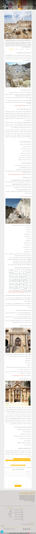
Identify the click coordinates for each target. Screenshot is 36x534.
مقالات (29, 7)
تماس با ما (10, 516)
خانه (11, 509)
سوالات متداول (10, 514)
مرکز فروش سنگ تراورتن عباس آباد (17, 460)
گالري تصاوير (10, 513)
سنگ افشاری (11, 460)
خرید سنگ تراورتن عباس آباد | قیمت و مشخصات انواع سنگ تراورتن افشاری (13, 7)
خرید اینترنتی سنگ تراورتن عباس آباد (25, 458)
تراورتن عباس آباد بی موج (16, 458)
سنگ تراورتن (25, 7)
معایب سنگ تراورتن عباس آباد (26, 460)
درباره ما (11, 515)
